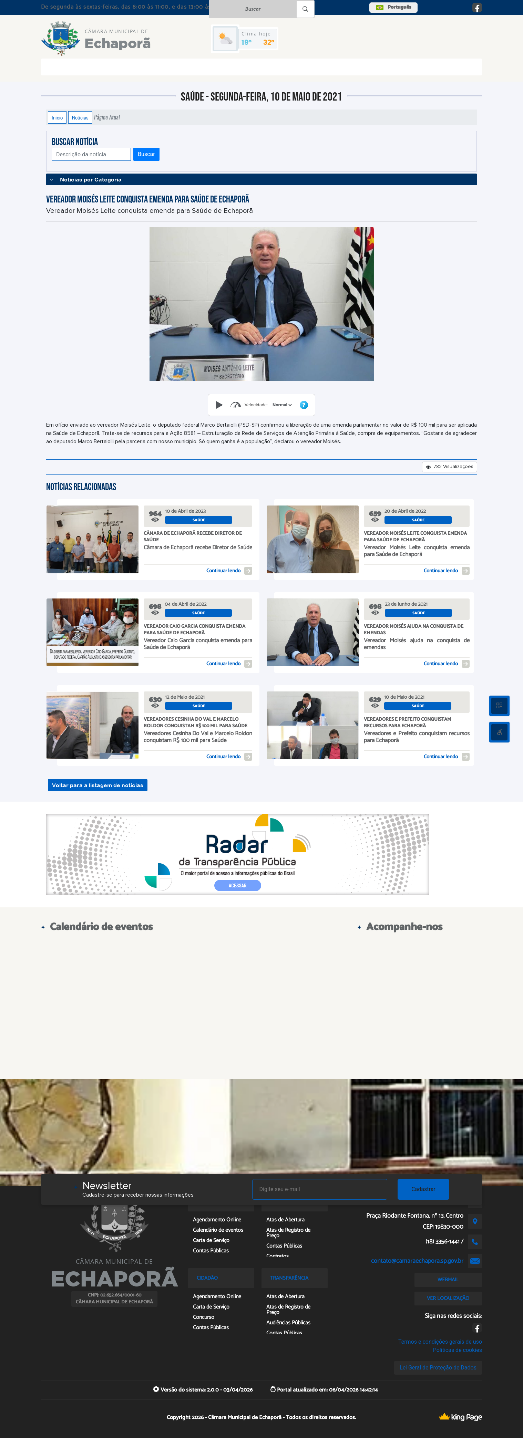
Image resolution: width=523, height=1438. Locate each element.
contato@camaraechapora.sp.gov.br (417, 1261)
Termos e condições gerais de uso (440, 1341)
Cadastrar (423, 1189)
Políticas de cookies (457, 1350)
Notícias (80, 117)
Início (57, 117)
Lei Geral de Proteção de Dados (438, 1367)
